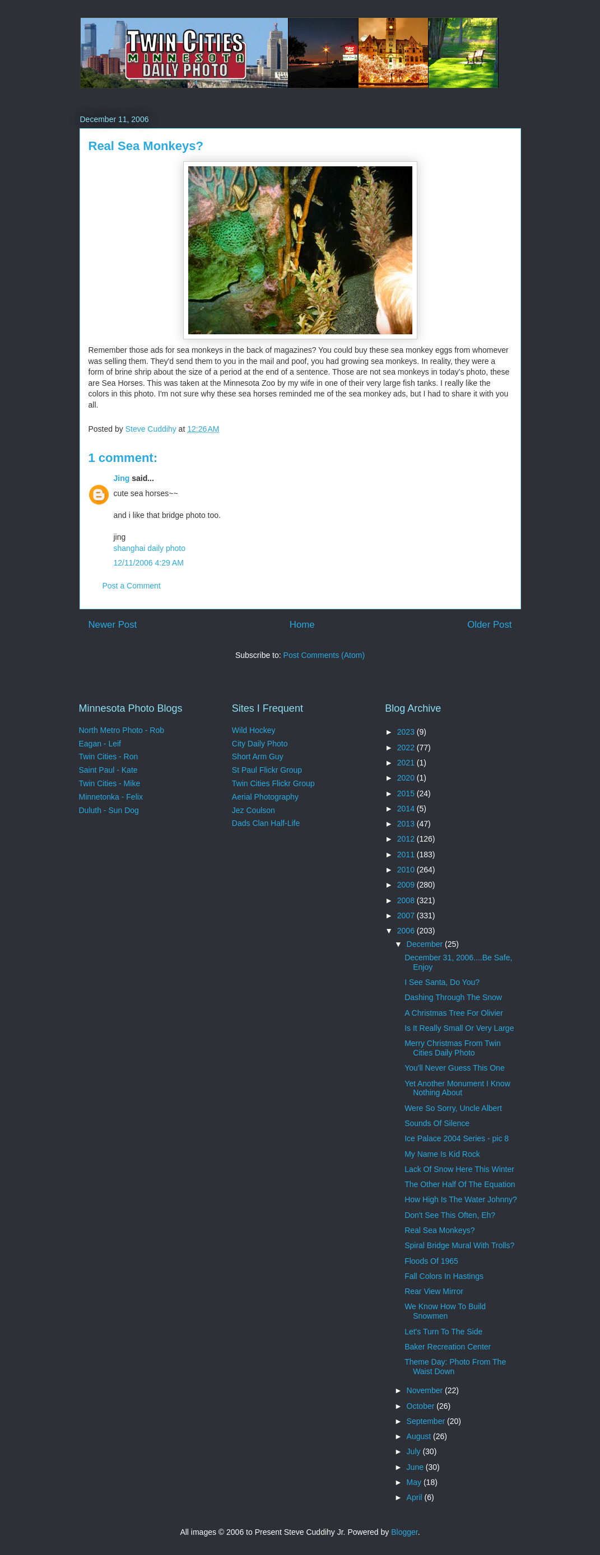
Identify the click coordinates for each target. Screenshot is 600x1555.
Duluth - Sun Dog (109, 810)
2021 (407, 762)
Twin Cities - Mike (110, 783)
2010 (407, 869)
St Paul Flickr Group (267, 769)
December (426, 944)
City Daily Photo (260, 743)
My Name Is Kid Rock (442, 1154)
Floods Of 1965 (431, 1261)
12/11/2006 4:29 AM (149, 562)
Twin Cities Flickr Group (273, 783)
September (427, 1421)
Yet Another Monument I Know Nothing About (457, 1088)
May (415, 1482)
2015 (407, 793)
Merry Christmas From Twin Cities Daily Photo (452, 1048)
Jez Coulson (253, 810)
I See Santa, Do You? (442, 982)
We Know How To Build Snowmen (445, 1311)
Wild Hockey (254, 730)
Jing (122, 478)
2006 (407, 930)
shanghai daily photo (149, 548)
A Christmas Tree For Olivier (453, 1012)
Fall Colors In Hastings (443, 1276)
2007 (407, 915)
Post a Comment (132, 585)
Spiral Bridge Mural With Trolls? (459, 1245)
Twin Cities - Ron (108, 756)
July (415, 1451)
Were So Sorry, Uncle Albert (453, 1108)
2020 (407, 777)
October (422, 1406)
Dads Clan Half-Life (266, 823)
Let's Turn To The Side (443, 1331)
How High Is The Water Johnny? (460, 1199)
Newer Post (113, 624)
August (420, 1436)
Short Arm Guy (257, 756)
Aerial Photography (265, 796)
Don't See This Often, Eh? (449, 1215)
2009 (407, 884)
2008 (407, 900)
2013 (407, 823)
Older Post (489, 624)
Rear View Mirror (433, 1291)
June (416, 1467)
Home (302, 624)
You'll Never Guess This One (454, 1067)
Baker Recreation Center (447, 1346)
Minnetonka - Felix (111, 796)
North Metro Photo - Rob (122, 730)
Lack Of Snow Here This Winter (459, 1169)
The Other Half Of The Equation (459, 1184)
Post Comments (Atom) (324, 655)
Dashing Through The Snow (453, 997)
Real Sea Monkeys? (439, 1230)
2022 (407, 747)
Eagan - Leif (100, 743)
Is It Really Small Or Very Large (459, 1028)
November (426, 1390)
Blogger (404, 1532)
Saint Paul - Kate (108, 769)
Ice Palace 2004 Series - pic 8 (456, 1138)
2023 (407, 731)
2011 (407, 854)
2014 (407, 808)
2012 (407, 838)
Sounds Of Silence (436, 1123)
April (416, 1497)
